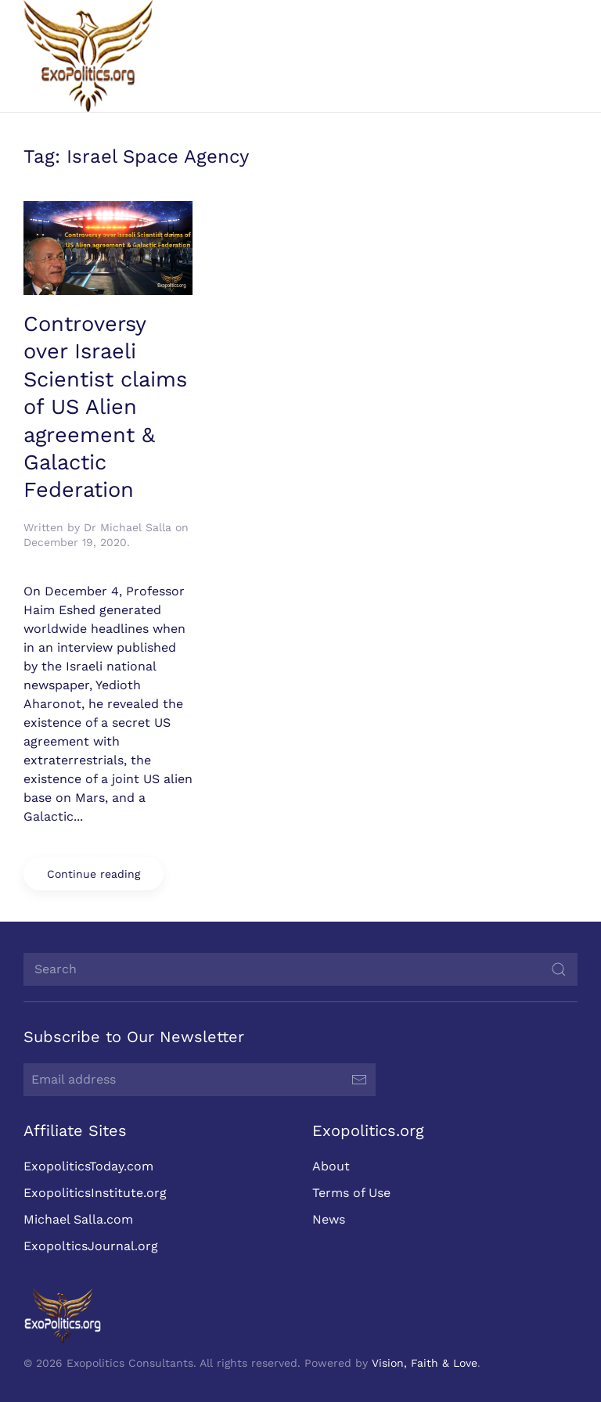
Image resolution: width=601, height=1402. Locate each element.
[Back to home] (88, 56)
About (328, 1166)
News (326, 1219)
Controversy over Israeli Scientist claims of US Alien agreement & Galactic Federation (105, 406)
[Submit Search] (557, 969)
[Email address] (198, 1079)
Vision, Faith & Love (423, 1363)
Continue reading (93, 874)
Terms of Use (349, 1192)
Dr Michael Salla (127, 527)
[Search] (299, 969)
